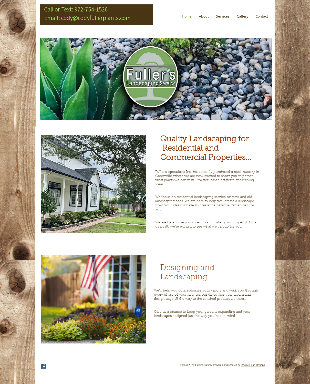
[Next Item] (263, 79)
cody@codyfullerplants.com (96, 18)
